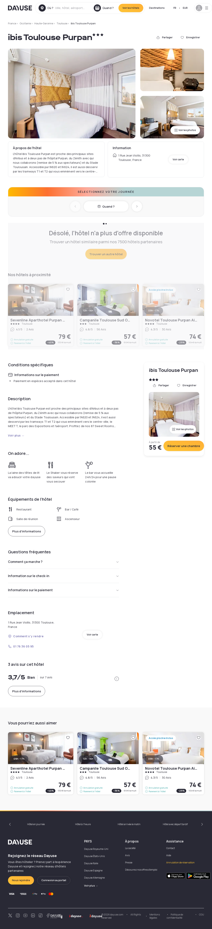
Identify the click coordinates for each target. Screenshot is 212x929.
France (12, 23)
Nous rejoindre (21, 880)
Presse (128, 862)
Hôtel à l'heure (83, 824)
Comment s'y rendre (26, 636)
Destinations (157, 8)
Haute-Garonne (43, 23)
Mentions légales (154, 916)
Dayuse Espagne (93, 870)
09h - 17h (19, 759)
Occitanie (25, 23)
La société (130, 848)
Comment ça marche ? (63, 562)
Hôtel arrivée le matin (129, 824)
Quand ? (106, 206)
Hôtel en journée (36, 824)
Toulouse (62, 23)
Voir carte (178, 159)
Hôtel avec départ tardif (175, 824)
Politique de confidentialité (175, 916)
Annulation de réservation (180, 862)
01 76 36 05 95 (21, 646)
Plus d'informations (26, 531)
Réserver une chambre (183, 446)
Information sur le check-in (63, 576)
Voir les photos (185, 130)
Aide (168, 855)
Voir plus (16, 435)
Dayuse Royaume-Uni (96, 849)
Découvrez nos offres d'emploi (141, 869)
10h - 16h (88, 759)
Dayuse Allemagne (94, 877)
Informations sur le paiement (63, 590)
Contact (170, 848)
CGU (201, 914)
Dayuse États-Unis (94, 856)
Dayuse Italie (91, 863)
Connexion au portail (53, 880)
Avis (127, 855)
